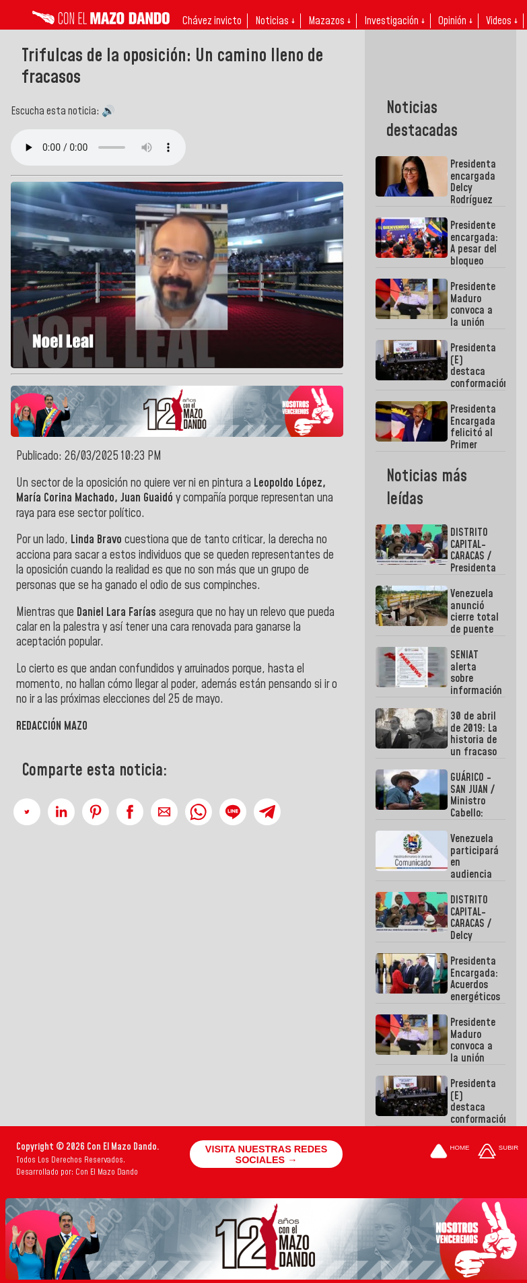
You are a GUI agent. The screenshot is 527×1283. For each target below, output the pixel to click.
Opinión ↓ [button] (455, 20)
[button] (26, 811)
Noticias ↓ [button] (275, 20)
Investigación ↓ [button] (394, 20)
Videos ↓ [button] (502, 20)
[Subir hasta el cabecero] (498, 1152)
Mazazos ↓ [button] (329, 20)
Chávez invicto (212, 20)
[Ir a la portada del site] (449, 1152)
